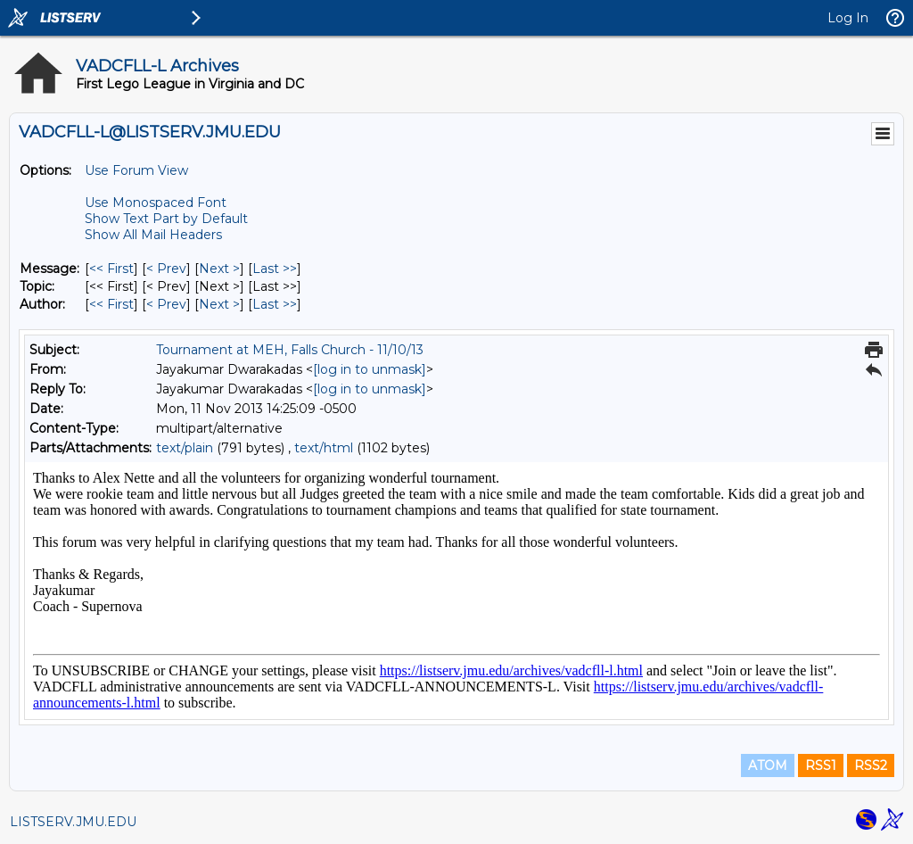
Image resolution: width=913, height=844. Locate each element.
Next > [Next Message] (219, 269)
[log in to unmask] (369, 369)
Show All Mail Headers (153, 235)
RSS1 (820, 765)
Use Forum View (136, 170)
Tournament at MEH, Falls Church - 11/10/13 (290, 350)
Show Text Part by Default (166, 219)
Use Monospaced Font (155, 202)
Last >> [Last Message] (274, 269)
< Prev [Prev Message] (166, 269)
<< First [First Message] (111, 269)
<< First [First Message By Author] (111, 304)
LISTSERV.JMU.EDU (73, 822)
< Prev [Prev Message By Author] (166, 304)
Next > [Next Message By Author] (219, 304)
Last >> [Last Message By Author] (274, 304)
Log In (847, 18)
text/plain (184, 448)
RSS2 (870, 765)
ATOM (767, 765)
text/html (323, 448)
